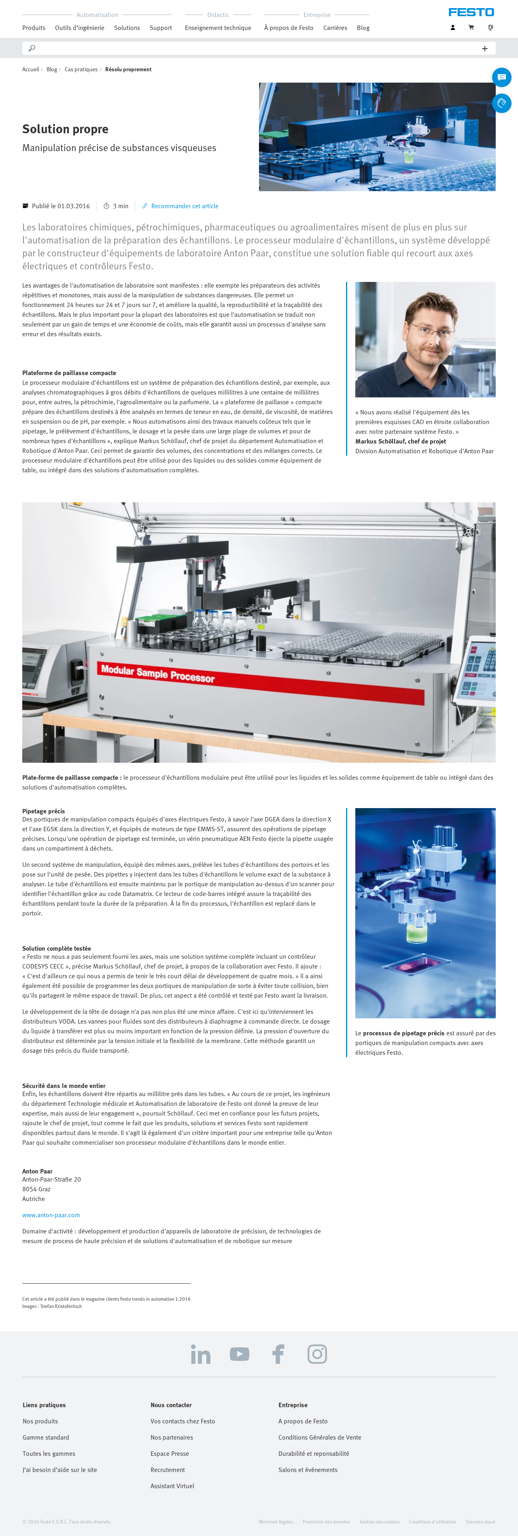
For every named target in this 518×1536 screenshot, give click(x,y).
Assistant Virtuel (172, 1486)
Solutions (127, 27)
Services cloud (480, 1521)
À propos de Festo (289, 27)
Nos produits (40, 1421)
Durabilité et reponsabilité (313, 1453)
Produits (33, 27)
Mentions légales (276, 1521)
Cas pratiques (81, 69)
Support (161, 27)
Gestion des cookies (379, 1521)
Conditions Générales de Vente (319, 1437)
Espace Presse (170, 1453)
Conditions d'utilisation (432, 1521)
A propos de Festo (303, 1421)
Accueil (30, 69)
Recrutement (168, 1469)
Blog (363, 27)
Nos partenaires (172, 1437)
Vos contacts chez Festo (183, 1421)
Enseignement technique (218, 27)
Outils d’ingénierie (79, 27)
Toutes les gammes (49, 1453)
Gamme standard (46, 1437)
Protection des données (326, 1521)
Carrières (335, 27)
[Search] (259, 48)
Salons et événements (308, 1469)
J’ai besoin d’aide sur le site (60, 1469)
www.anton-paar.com (51, 1215)
